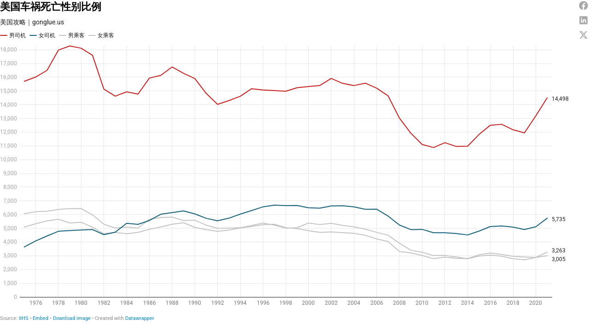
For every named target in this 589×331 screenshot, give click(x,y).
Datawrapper (139, 318)
